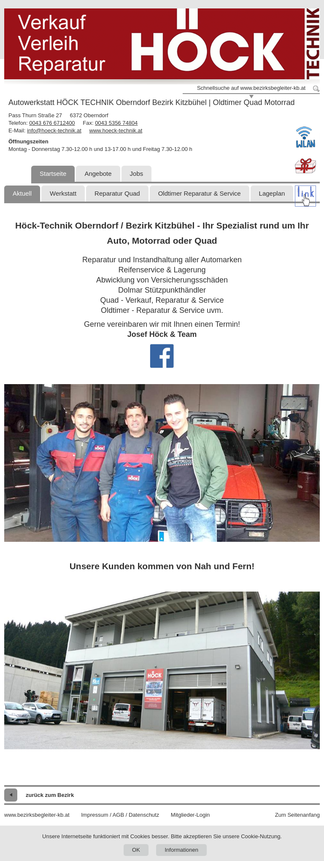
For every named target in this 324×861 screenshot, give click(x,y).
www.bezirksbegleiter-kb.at (37, 815)
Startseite (53, 173)
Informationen (181, 850)
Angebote (97, 173)
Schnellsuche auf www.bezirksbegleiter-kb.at (251, 88)
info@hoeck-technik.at (54, 130)
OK (136, 850)
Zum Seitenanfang (297, 815)
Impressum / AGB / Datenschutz (120, 815)
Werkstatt (63, 193)
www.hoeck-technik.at (116, 130)
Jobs (136, 173)
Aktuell (22, 193)
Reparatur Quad (117, 193)
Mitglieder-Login (190, 815)
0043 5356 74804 (116, 123)
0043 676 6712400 (52, 123)
